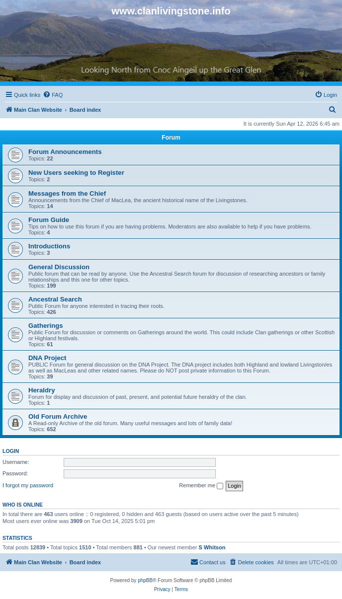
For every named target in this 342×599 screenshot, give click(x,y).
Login (10, 451)
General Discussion (58, 267)
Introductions (49, 246)
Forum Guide (48, 220)
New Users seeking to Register (76, 172)
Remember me (201, 485)
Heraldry (41, 390)
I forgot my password (27, 485)
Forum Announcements (65, 151)
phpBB (145, 580)
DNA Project (47, 358)
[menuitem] (53, 95)
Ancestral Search (55, 299)
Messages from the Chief (67, 193)
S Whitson (212, 547)
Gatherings (45, 325)
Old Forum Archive (57, 416)
